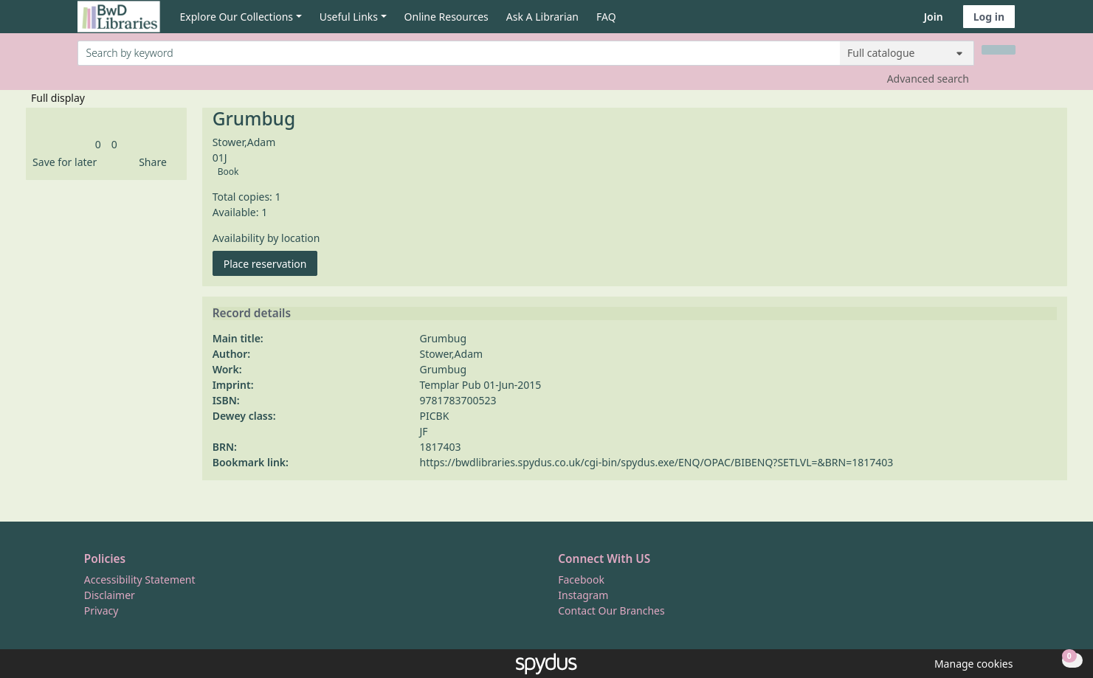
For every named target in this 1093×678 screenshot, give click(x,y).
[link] (98, 144)
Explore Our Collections (237, 17)
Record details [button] (252, 313)
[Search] (999, 50)
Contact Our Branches (611, 610)
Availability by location (266, 238)
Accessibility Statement (140, 580)
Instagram (583, 595)
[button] (62, 162)
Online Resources (446, 17)
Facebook (581, 580)
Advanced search (928, 79)
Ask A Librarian (542, 17)
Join (933, 17)
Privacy (101, 610)
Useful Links (349, 17)
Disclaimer (109, 595)
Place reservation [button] (271, 263)
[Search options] (907, 53)
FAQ (606, 17)
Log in (988, 17)
